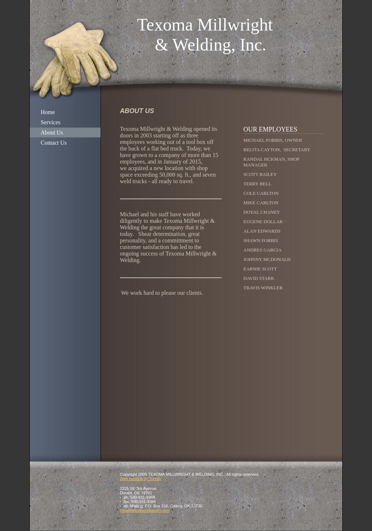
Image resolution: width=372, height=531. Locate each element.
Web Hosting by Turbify (140, 478)
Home (48, 112)
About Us (52, 132)
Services (50, 122)
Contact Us (54, 143)
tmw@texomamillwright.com (145, 510)
